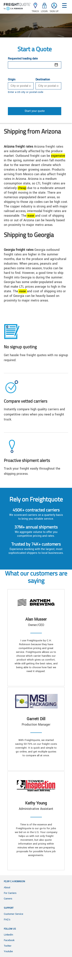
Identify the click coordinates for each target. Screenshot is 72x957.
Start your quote (35, 111)
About (7, 887)
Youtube (8, 951)
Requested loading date (23, 58)
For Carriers (10, 893)
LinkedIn (8, 934)
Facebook (9, 940)
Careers (8, 898)
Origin (11, 79)
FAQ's (7, 919)
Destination (43, 79)
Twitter (7, 946)
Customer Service (13, 914)
